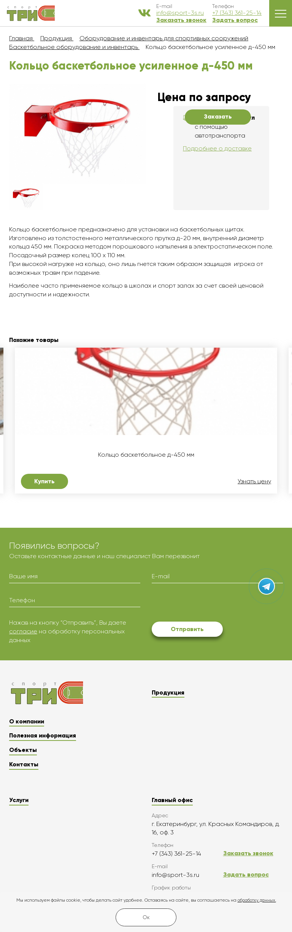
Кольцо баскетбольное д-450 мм (146, 454)
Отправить (187, 629)
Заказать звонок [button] (181, 20)
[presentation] (209, 604)
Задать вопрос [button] (235, 20)
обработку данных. (257, 900)
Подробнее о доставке (217, 148)
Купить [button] (44, 481)
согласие (23, 631)
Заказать (218, 116)
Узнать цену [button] (254, 481)
